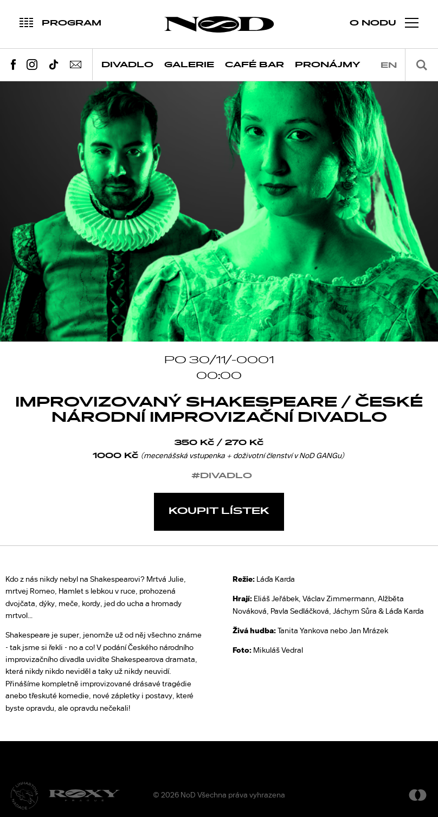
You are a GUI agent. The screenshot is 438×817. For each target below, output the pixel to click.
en (389, 65)
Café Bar (254, 65)
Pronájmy (327, 65)
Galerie (189, 65)
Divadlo (127, 65)
